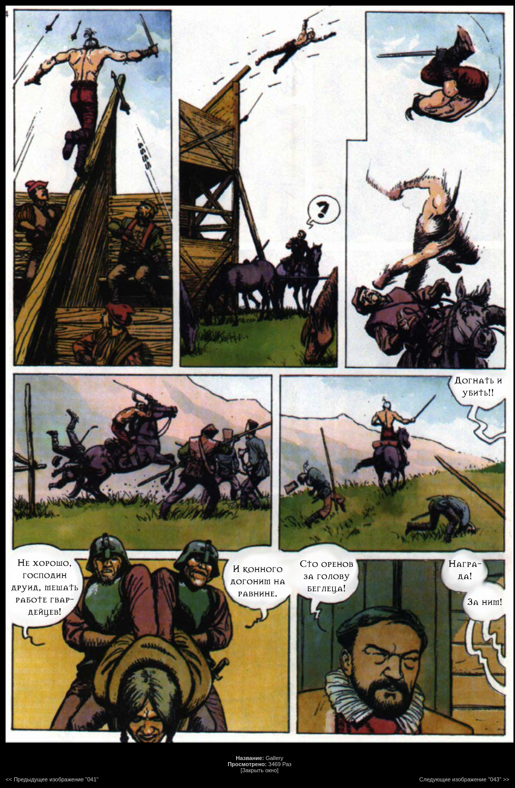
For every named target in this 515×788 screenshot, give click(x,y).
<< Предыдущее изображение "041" (52, 779)
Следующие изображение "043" (461, 779)
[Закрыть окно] (260, 770)
